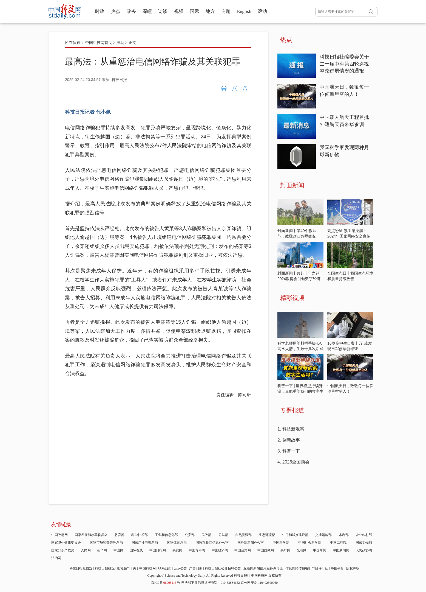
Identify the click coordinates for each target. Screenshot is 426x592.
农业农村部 (364, 535)
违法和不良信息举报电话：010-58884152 (210, 583)
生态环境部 (267, 535)
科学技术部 (139, 535)
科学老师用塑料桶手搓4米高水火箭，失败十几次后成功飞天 (300, 348)
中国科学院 (281, 542)
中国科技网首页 (98, 42)
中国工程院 (338, 542)
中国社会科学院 (309, 542)
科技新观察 (293, 429)
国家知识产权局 (62, 550)
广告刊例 (195, 568)
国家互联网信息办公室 (212, 542)
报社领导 (123, 568)
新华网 (102, 550)
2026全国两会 (296, 462)
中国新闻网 (341, 550)
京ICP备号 (165, 583)
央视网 (177, 550)
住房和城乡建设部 (295, 535)
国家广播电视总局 (145, 542)
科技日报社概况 (80, 568)
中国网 (118, 550)
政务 (131, 11)
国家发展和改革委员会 (91, 535)
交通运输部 (323, 535)
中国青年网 (197, 550)
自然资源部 (243, 535)
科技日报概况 (105, 568)
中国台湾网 (242, 550)
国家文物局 (364, 542)
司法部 (223, 535)
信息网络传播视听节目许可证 (306, 568)
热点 (115, 11)
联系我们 (164, 568)
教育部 (119, 535)
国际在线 (136, 550)
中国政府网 (59, 535)
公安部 (190, 535)
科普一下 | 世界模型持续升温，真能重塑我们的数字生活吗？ (300, 391)
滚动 (262, 11)
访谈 (162, 11)
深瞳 (147, 11)
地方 (210, 11)
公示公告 (180, 568)
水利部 (344, 535)
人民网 (86, 550)
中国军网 (319, 550)
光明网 (301, 550)
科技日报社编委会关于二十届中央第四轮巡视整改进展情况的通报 (344, 64)
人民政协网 (364, 550)
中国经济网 (220, 550)
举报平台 (337, 568)
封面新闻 (292, 185)
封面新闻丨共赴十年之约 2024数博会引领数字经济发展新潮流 (298, 278)
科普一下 (291, 451)
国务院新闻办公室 (250, 542)
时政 (99, 11)
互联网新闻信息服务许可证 (263, 568)
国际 (194, 11)
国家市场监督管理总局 (106, 542)
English (244, 11)
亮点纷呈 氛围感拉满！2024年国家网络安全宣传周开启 (348, 236)
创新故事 (291, 440)
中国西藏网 (265, 550)
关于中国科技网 (144, 568)
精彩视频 (292, 297)
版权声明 (352, 568)
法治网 (56, 558)
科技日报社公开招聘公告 (223, 568)
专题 (226, 11)
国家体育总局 (177, 542)
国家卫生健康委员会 (66, 542)
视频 (178, 11)
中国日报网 (157, 550)
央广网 (285, 550)
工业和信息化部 (166, 535)
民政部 (206, 535)
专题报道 (292, 410)
